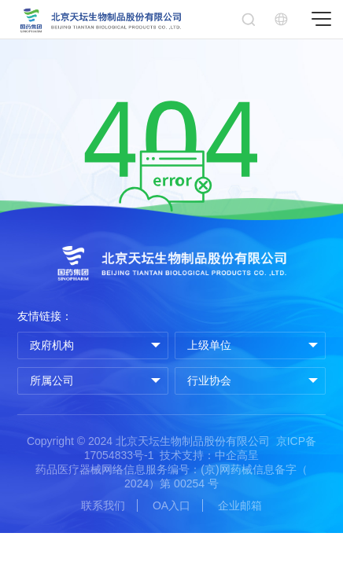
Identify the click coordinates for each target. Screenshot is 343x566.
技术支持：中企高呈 (209, 455)
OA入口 (171, 505)
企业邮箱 (240, 505)
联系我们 (103, 505)
